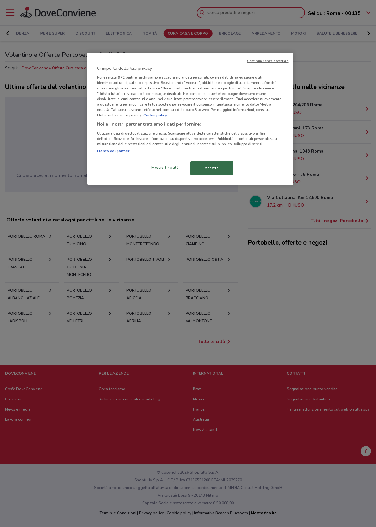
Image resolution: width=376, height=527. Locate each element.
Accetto (212, 167)
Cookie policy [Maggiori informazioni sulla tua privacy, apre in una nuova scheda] (155, 115)
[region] (190, 119)
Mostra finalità (165, 167)
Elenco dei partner (113, 151)
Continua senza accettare (268, 60)
